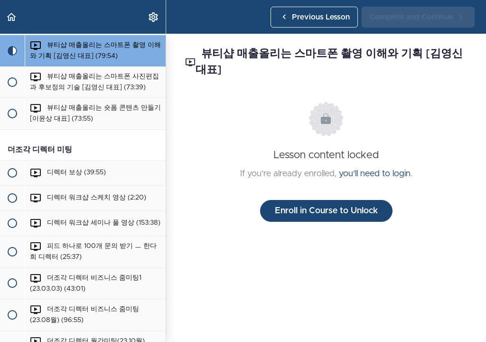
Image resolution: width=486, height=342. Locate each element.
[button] (12, 17)
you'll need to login (375, 174)
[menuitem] (154, 17)
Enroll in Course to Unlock (326, 211)
